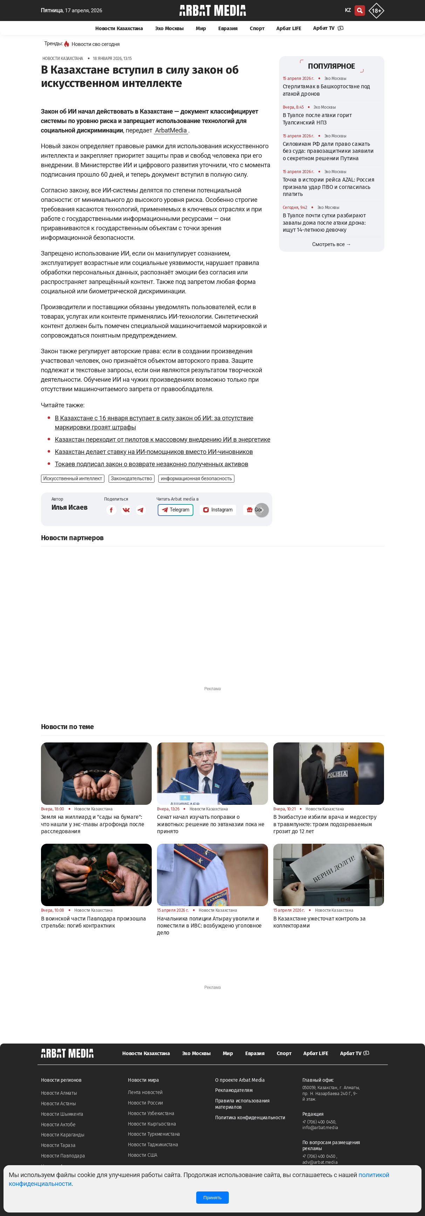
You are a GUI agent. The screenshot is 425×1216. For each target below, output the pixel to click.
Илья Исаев (70, 507)
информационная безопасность (196, 478)
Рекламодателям (234, 1090)
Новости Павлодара (63, 1156)
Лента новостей (145, 1092)
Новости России (145, 1103)
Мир (201, 28)
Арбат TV (328, 28)
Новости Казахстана (119, 28)
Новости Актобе (58, 1125)
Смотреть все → (331, 244)
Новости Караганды (62, 1135)
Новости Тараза (58, 1145)
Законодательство (131, 478)
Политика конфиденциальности (250, 1118)
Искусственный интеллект (72, 478)
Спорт (257, 28)
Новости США (142, 1155)
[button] (262, 510)
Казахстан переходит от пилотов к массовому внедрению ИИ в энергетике (162, 439)
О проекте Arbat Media (240, 1080)
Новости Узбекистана (151, 1113)
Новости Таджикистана (153, 1145)
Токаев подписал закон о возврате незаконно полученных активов (151, 464)
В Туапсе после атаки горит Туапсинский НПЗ (317, 118)
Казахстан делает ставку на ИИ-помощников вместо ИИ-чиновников (154, 451)
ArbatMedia (171, 130)
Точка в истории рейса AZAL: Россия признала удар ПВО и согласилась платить (329, 186)
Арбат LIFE (288, 28)
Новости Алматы (59, 1093)
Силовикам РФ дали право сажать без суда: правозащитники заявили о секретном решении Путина (328, 151)
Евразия (228, 28)
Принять (212, 1197)
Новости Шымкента (62, 1114)
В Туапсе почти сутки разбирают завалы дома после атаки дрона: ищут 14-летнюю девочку (324, 222)
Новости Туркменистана (154, 1134)
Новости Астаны (58, 1104)
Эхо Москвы (169, 28)
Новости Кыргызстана (152, 1124)
